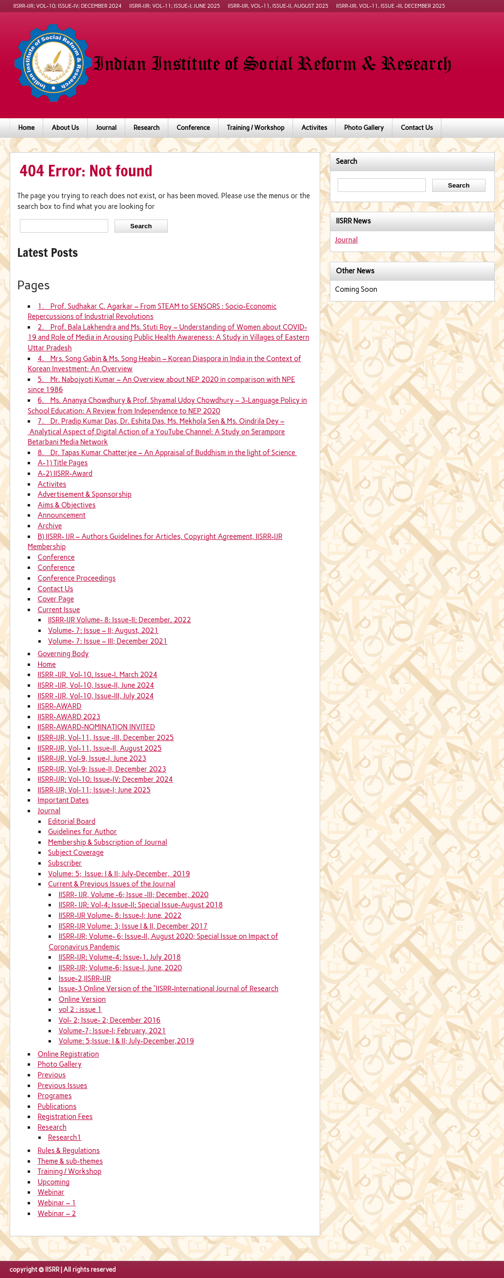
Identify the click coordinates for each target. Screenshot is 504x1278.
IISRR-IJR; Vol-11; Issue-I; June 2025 (175, 6)
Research (146, 127)
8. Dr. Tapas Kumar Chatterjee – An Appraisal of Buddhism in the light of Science (167, 452)
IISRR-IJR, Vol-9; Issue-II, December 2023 (101, 769)
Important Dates (63, 800)
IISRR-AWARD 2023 (68, 716)
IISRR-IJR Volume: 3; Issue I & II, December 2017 (133, 926)
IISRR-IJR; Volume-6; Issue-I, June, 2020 (120, 967)
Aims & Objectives (66, 505)
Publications (56, 1106)
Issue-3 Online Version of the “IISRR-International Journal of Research (168, 988)
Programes (54, 1095)
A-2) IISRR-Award (64, 473)
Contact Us (417, 127)
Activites (314, 127)
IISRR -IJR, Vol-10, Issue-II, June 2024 (95, 685)
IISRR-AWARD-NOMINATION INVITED (96, 727)
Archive (49, 525)
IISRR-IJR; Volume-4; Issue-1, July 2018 (120, 957)
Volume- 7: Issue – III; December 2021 (107, 641)
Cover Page (55, 599)
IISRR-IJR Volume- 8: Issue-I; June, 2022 (120, 915)
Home (26, 127)
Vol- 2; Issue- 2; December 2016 (110, 1020)
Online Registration (68, 1054)
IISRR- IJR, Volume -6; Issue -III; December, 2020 (134, 894)
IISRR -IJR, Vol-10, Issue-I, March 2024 (97, 674)
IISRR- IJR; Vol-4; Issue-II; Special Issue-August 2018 (141, 904)
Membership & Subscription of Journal (107, 842)
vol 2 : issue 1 (80, 1009)
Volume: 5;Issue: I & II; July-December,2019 (126, 1041)
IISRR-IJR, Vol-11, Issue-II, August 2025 (278, 6)
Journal (106, 127)
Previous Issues (62, 1085)
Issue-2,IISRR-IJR (85, 978)
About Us (65, 127)
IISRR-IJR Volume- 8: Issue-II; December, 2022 (119, 619)
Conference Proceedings (76, 578)
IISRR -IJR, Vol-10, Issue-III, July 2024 (95, 696)
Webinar (50, 1192)
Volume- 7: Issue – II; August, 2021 (103, 630)
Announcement (61, 515)
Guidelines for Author (82, 831)
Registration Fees (65, 1116)
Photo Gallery (364, 127)
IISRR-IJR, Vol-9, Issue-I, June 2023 (91, 758)
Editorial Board (71, 821)
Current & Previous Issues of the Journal (111, 884)
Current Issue (58, 609)
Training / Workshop (256, 127)
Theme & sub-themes (70, 1161)
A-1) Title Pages (62, 462)
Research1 (64, 1137)
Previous (51, 1075)
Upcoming (53, 1182)
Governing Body (63, 653)
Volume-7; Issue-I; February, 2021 (112, 1030)
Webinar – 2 (56, 1213)
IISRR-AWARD (59, 706)
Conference (193, 127)
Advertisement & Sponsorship (84, 494)
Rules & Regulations (68, 1150)
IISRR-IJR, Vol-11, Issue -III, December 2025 (390, 6)
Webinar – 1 (56, 1203)
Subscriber (65, 863)
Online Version (82, 999)
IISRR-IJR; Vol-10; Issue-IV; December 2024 (68, 6)
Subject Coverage (75, 852)
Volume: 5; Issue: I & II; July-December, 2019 (119, 873)
